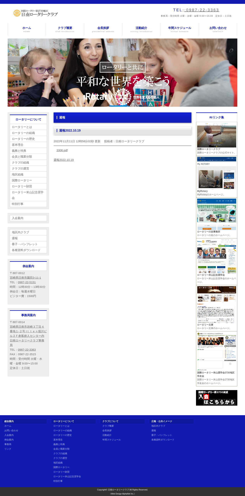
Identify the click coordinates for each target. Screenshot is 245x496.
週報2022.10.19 (64, 159)
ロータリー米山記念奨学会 (27, 195)
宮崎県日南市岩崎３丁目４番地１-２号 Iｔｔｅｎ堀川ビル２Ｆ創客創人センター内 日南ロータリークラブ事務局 (28, 336)
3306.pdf (62, 150)
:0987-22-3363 (201, 10)
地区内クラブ (20, 232)
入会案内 (17, 218)
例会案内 (9, 439)
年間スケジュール (180, 29)
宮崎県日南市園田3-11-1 (25, 277)
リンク (7, 449)
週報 (15, 238)
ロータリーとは (22, 127)
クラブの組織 (20, 162)
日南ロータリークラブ (118, 490)
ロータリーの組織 (23, 132)
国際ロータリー (22, 180)
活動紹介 (141, 29)
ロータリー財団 (22, 186)
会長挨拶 (103, 29)
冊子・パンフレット (25, 244)
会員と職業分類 (22, 156)
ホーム (27, 29)
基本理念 (17, 144)
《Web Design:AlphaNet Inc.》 (122, 494)
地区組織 (17, 174)
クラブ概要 (65, 29)
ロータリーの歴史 (23, 138)
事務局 (7, 444)
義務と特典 (19, 150)
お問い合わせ (218, 29)
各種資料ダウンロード (26, 250)
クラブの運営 (20, 168)
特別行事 (17, 203)
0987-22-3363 (27, 349)
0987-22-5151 (27, 282)
